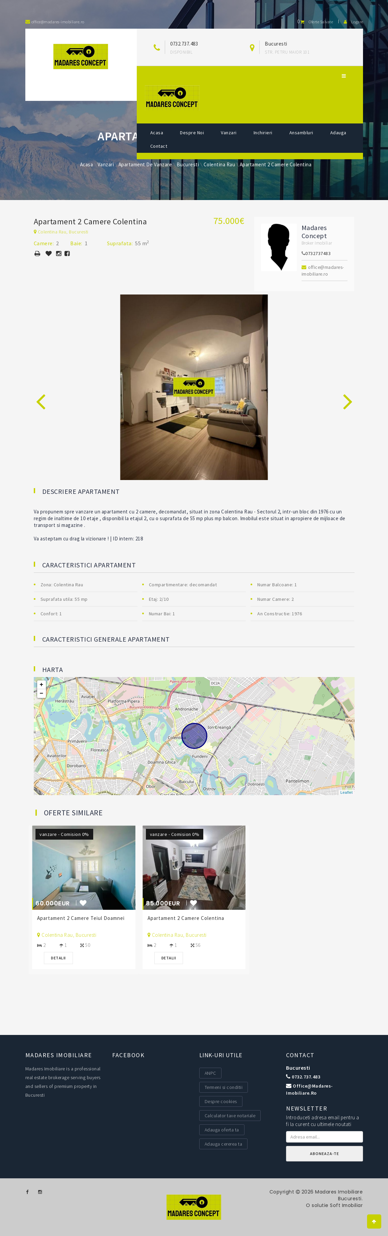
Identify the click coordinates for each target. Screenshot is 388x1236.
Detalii (60, 957)
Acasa (156, 133)
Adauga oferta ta (222, 1130)
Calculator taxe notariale (230, 1116)
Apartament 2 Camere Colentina (187, 918)
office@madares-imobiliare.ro (323, 270)
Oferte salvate (315, 21)
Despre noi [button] (192, 133)
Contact (158, 146)
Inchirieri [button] (263, 133)
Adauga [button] (338, 133)
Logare (353, 21)
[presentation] (40, 394)
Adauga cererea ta (223, 1144)
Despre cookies (221, 1101)
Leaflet (346, 792)
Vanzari (229, 133)
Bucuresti (298, 1067)
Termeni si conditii (224, 1087)
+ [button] (41, 685)
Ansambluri (301, 133)
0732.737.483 (184, 43)
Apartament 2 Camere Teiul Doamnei (82, 918)
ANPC (210, 1073)
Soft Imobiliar (346, 1205)
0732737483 (318, 253)
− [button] (41, 694)
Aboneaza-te (324, 1153)
